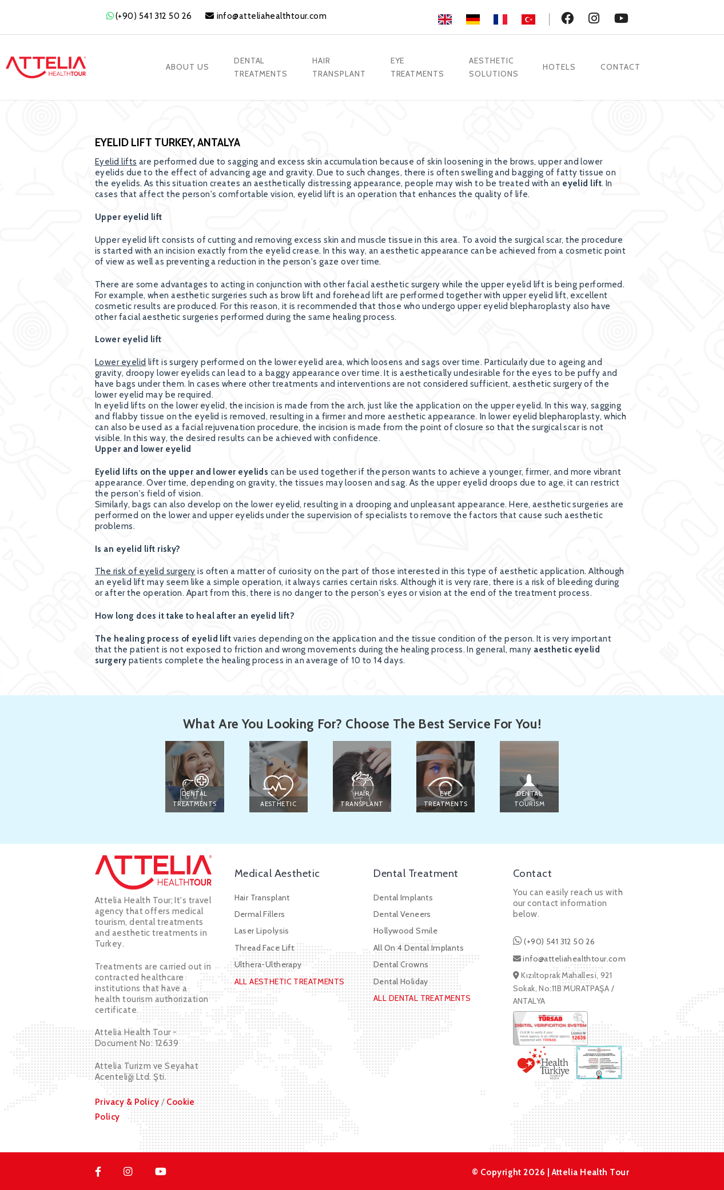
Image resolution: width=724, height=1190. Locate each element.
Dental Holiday (400, 979)
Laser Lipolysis (261, 929)
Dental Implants (403, 895)
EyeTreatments (418, 66)
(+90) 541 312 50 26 (154, 16)
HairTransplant (338, 66)
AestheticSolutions (494, 66)
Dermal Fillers (259, 912)
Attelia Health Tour (589, 1170)
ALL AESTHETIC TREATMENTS (289, 979)
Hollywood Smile (405, 929)
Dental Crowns (400, 962)
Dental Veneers (402, 912)
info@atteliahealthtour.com (272, 16)
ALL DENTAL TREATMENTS (422, 996)
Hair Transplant (262, 895)
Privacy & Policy (127, 1100)
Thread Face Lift (264, 945)
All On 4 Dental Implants (418, 945)
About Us (185, 66)
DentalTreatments (259, 66)
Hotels (561, 66)
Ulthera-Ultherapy (268, 962)
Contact (623, 66)
